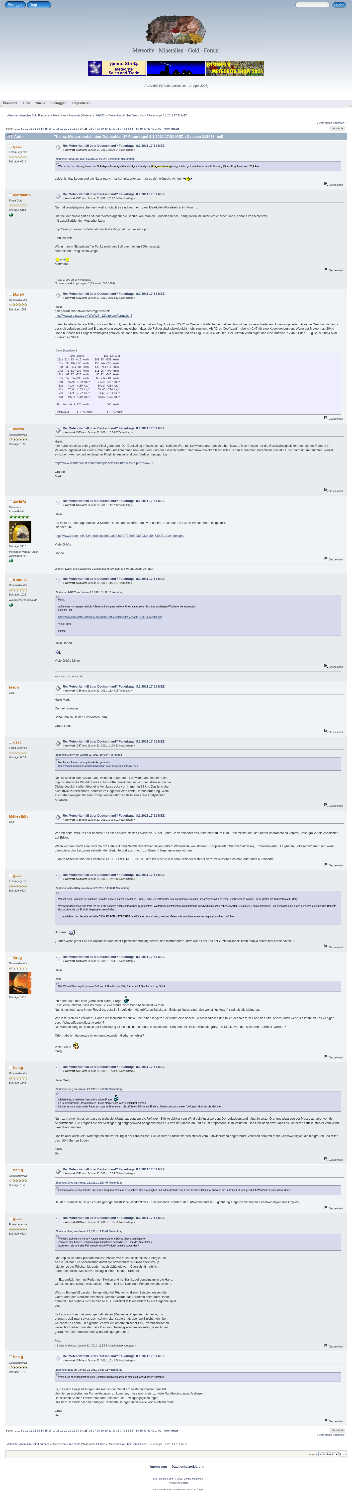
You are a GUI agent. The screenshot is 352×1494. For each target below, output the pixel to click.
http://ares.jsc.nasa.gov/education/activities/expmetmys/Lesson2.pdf (102, 229)
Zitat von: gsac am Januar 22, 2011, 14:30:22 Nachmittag (89, 1369)
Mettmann (22, 195)
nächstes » (340, 122)
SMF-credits (160, 1478)
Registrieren (39, 5)
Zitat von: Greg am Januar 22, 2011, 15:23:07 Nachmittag (89, 1089)
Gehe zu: (313, 1454)
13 (38, 128)
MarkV (18, 294)
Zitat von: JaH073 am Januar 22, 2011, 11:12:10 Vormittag (89, 592)
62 (159, 128)
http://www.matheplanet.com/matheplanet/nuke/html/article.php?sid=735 (104, 463)
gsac (17, 146)
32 (113, 128)
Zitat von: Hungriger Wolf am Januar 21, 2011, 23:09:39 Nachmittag (95, 159)
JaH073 (100, 115)
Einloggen (15, 5)
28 (98, 128)
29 (102, 128)
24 (81, 128)
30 (105, 128)
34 (121, 128)
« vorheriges (324, 122)
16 (50, 128)
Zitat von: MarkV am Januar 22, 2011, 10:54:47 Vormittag (89, 754)
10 (26, 128)
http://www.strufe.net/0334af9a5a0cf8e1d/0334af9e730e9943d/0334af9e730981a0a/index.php (119, 536)
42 (152, 128)
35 (125, 128)
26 (90, 128)
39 (141, 128)
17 (53, 128)
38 (137, 128)
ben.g (18, 1067)
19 (61, 128)
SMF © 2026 (175, 1478)
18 (57, 128)
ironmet (20, 579)
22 (73, 128)
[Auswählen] (70, 350)
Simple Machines (193, 1478)
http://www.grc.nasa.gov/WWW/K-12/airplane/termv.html (93, 315)
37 (133, 128)
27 (94, 128)
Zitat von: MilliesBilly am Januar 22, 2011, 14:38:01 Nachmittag (93, 888)
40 (144, 128)
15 (46, 128)
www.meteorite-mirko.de (69, 676)
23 (77, 128)
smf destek (182, 1482)
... (18, 128)
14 (42, 128)
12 (34, 128)
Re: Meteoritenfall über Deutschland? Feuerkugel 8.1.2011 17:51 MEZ (114, 146)
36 (129, 128)
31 (109, 128)
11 (30, 128)
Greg (17, 957)
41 (148, 128)
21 (69, 128)
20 (65, 128)
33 (117, 128)
